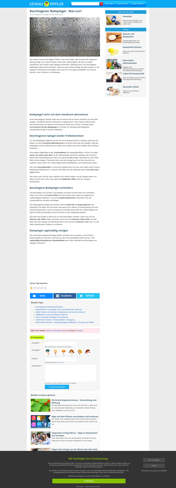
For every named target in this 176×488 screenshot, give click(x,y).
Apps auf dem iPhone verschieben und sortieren (75, 416)
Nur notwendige (154, 460)
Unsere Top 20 (122, 4)
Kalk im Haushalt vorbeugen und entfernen (52, 317)
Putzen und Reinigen (54, 331)
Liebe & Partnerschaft (133, 73)
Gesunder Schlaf (131, 86)
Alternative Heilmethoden (130, 61)
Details (154, 466)
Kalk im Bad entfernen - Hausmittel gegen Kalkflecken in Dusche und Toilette (65, 322)
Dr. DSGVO (163, 470)
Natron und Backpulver (128, 35)
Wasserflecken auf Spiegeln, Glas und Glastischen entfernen (59, 309)
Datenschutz (60, 362)
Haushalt (79, 331)
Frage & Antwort (137, 4)
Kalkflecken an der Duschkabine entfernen (52, 315)
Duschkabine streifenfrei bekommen (49, 307)
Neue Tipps (109, 4)
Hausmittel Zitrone (132, 47)
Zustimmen (89, 481)
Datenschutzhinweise (92, 486)
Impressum (80, 486)
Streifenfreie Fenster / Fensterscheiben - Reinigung (55, 320)
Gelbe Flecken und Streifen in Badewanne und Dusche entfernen (60, 312)
